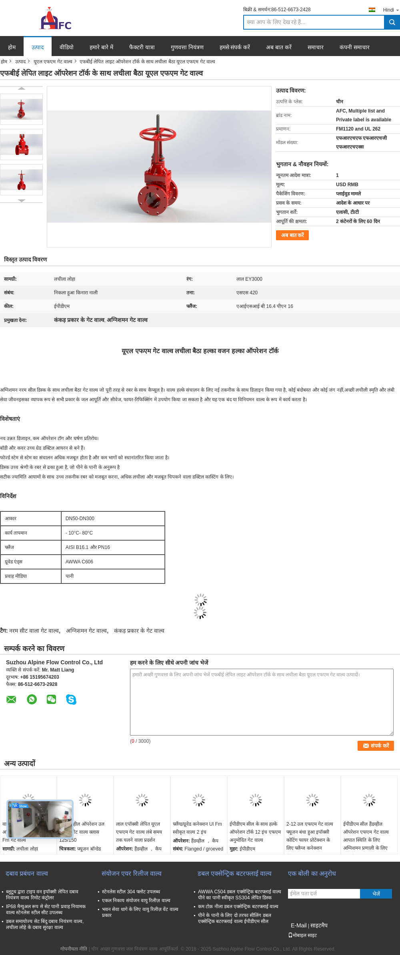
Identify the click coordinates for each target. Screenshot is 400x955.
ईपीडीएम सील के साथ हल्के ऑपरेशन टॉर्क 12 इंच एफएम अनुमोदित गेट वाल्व (255, 832)
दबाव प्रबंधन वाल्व (27, 873)
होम (12, 47)
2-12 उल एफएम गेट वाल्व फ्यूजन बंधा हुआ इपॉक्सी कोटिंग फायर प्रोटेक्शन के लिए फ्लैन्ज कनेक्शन (309, 836)
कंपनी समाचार (355, 47)
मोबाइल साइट (302, 935)
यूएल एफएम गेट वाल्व (53, 61)
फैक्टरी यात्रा (142, 47)
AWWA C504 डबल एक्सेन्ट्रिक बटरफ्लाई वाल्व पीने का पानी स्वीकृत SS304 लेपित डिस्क (239, 895)
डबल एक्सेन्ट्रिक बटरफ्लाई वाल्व (235, 873)
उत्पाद (38, 47)
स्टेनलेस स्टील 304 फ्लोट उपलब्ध (131, 892)
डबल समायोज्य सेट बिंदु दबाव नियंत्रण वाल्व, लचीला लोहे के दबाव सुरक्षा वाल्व (45, 924)
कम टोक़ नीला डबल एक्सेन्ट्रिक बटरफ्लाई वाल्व (238, 906)
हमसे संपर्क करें (235, 47)
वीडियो (67, 47)
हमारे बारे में (101, 47)
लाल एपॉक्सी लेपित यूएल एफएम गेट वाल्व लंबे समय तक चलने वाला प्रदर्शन (139, 832)
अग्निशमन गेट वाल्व (86, 630)
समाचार (316, 47)
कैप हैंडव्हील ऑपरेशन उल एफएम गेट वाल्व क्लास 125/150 (81, 832)
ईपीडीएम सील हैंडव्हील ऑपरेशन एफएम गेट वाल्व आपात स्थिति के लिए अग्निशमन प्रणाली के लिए (366, 836)
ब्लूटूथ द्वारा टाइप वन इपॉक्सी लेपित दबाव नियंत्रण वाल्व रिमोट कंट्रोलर (42, 895)
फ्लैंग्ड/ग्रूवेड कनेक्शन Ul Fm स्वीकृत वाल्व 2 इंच (197, 828)
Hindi (391, 10)
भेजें (376, 894)
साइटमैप (319, 925)
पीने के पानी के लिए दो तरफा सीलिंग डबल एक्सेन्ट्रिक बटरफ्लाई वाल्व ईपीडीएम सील (234, 918)
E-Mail (299, 925)
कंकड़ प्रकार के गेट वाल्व (139, 630)
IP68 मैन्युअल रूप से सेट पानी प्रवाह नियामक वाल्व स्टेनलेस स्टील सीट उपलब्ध (46, 909)
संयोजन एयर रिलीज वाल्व (132, 873)
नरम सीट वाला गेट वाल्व (34, 630)
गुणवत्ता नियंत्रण (187, 47)
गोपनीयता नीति (73, 949)
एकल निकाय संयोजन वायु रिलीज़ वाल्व (136, 900)
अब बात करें (279, 47)
